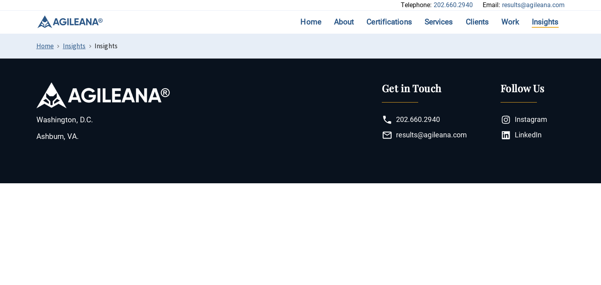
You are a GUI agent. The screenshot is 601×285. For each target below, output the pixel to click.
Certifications (388, 22)
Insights (545, 22)
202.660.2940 (453, 5)
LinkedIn (521, 135)
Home (310, 22)
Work (510, 22)
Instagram (524, 119)
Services (439, 22)
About (344, 22)
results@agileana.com (533, 5)
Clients (477, 22)
